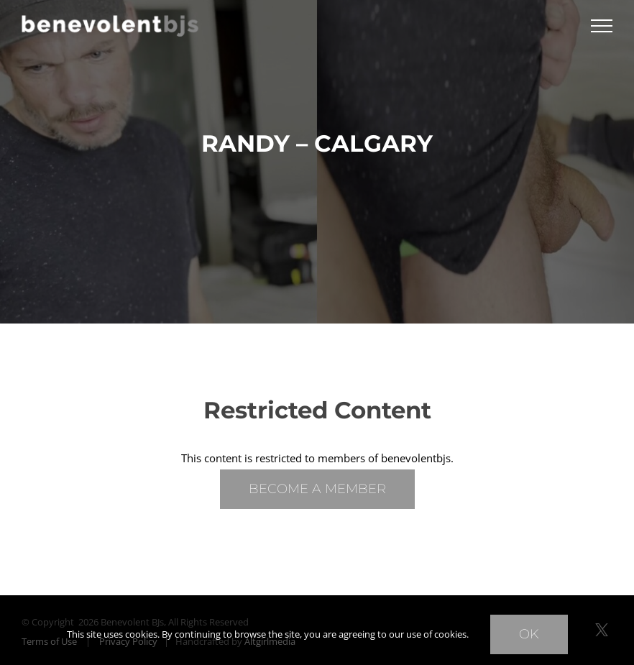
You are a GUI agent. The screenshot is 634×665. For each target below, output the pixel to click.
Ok (529, 634)
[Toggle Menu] (602, 25)
